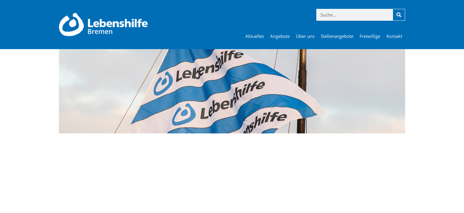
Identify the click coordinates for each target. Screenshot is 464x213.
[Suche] (399, 14)
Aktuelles (254, 36)
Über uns (305, 36)
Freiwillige (370, 36)
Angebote (280, 36)
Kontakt (394, 36)
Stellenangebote (337, 36)
